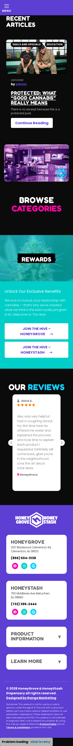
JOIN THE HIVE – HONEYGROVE (36, 331)
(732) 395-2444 (24, 604)
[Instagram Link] (24, 566)
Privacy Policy (48, 724)
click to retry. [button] (40, 742)
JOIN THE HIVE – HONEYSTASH (36, 350)
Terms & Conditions (18, 727)
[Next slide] (62, 443)
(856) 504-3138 (23, 558)
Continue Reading (31, 122)
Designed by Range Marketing (31, 698)
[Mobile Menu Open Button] (6, 7)
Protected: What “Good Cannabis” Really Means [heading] (33, 98)
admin (21, 84)
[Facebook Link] (15, 566)
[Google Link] (33, 566)
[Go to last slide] (11, 443)
